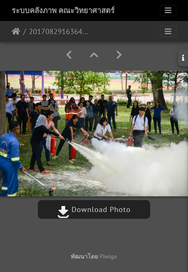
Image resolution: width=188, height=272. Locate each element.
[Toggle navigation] (168, 10)
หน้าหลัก (16, 31)
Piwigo (108, 256)
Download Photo (94, 209)
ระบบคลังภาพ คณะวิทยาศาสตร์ (63, 10)
